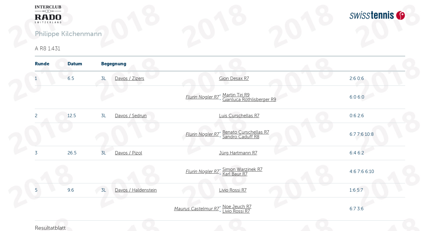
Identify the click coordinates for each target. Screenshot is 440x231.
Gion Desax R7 (234, 78)
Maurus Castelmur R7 (196, 208)
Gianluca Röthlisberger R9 (249, 99)
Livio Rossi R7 (233, 190)
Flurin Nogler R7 (202, 97)
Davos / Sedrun (131, 115)
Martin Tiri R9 (236, 94)
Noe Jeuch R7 (236, 206)
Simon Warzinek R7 (242, 169)
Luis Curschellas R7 (239, 115)
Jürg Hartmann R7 (238, 152)
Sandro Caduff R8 (240, 136)
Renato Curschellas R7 (245, 132)
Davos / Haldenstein (136, 190)
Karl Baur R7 (235, 173)
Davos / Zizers (129, 78)
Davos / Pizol (128, 152)
